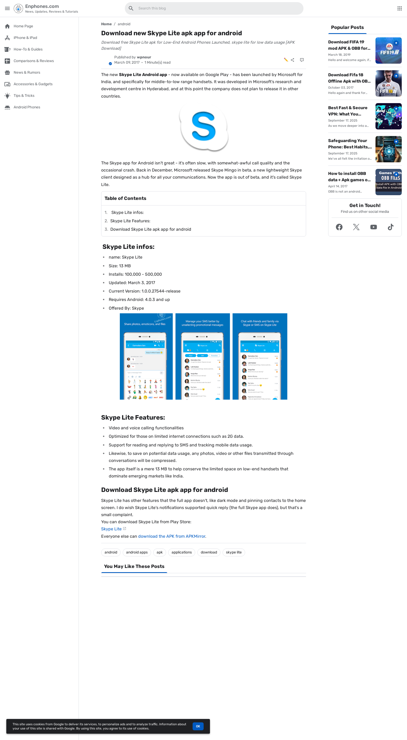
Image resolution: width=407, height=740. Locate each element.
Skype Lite (111, 528)
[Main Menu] (7, 8)
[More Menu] (399, 8)
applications (182, 552)
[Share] (292, 60)
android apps (137, 552)
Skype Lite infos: (127, 212)
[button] (339, 227)
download (209, 552)
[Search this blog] (131, 8)
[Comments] (302, 60)
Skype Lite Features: (130, 220)
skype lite (234, 552)
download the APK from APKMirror (171, 536)
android (124, 24)
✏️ (286, 60)
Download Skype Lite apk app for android (150, 229)
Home (106, 24)
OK (198, 726)
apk (160, 552)
